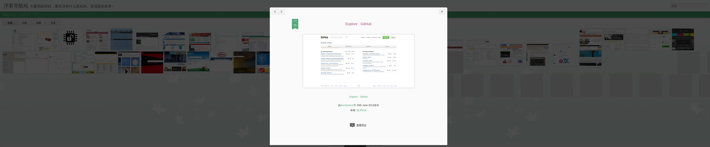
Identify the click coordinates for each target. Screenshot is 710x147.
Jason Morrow (357, 145)
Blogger (370, 145)
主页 (35, 14)
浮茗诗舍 (26, 14)
